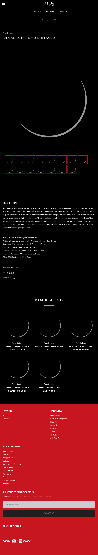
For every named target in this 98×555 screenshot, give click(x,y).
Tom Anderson (9, 454)
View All (6, 483)
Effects (53, 428)
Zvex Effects (8, 467)
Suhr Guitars (8, 451)
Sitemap (6, 419)
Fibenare (6, 477)
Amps (52, 432)
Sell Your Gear (56, 438)
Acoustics (54, 425)
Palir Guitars (8, 474)
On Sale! (53, 435)
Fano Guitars (8, 471)
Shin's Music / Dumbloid (12, 464)
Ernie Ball (6, 461)
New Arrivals (55, 415)
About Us (6, 415)
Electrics (53, 422)
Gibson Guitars (9, 480)
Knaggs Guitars (9, 458)
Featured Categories (58, 419)
